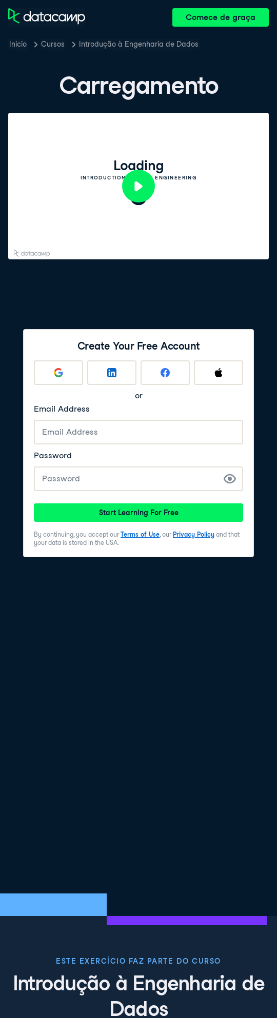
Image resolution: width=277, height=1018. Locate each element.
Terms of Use (140, 534)
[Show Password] (230, 478)
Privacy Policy (193, 534)
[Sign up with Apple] (218, 372)
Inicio (18, 44)
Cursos (53, 44)
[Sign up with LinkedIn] (111, 372)
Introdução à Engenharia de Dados (139, 44)
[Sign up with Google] (58, 372)
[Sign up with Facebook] (165, 372)
